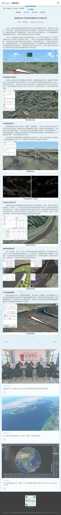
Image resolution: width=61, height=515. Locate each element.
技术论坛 (34, 12)
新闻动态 (18, 12)
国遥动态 (9, 8)
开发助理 (42, 12)
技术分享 (15, 8)
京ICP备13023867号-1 (41, 512)
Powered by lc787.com (52, 512)
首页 (4, 8)
